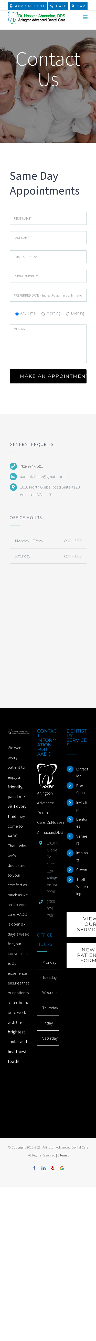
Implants (82, 856)
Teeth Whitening (82, 886)
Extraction (82, 772)
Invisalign (81, 806)
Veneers (81, 840)
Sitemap (64, 1155)
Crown (81, 869)
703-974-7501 (31, 466)
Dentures (82, 823)
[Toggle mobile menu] (85, 17)
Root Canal (81, 789)
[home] (18, 733)
